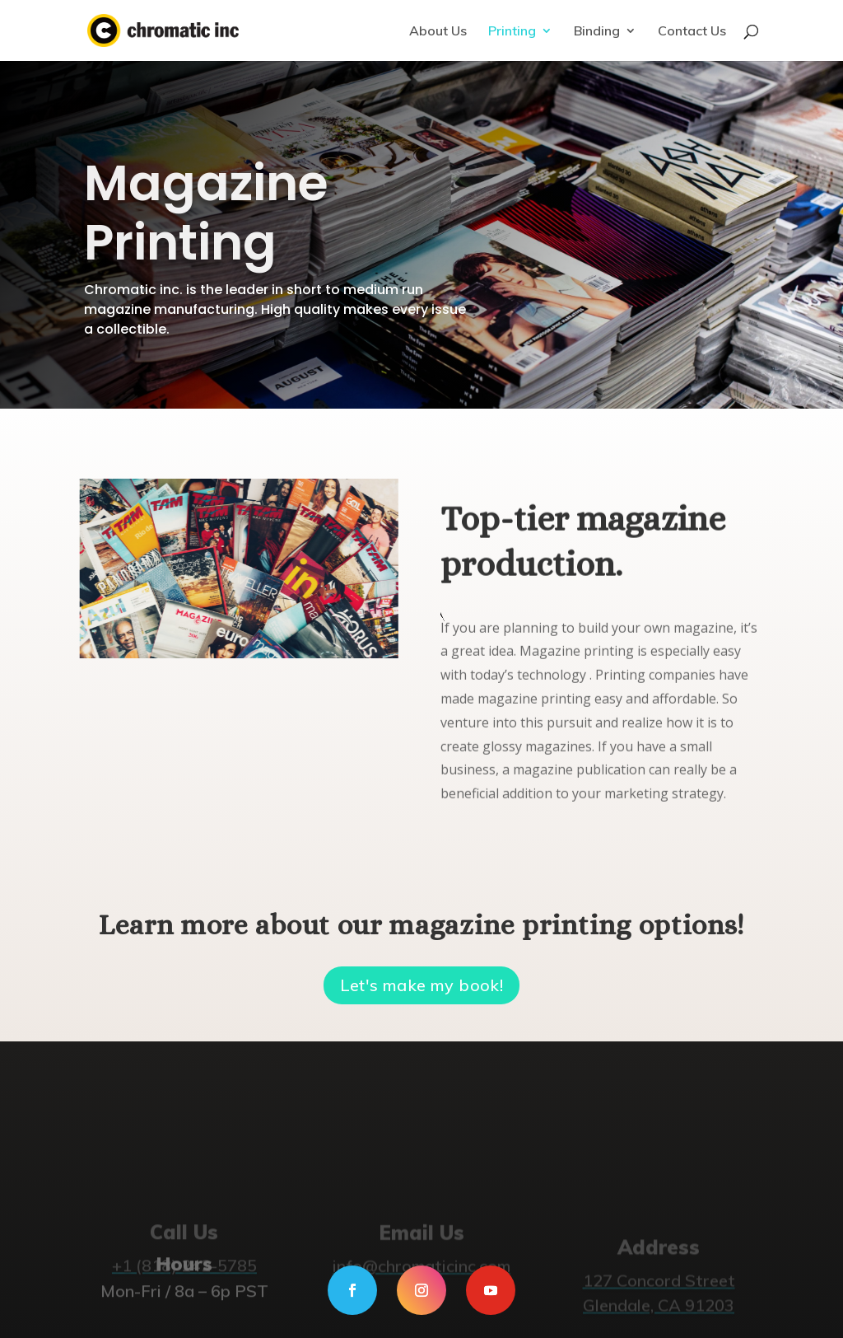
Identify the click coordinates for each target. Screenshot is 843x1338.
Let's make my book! (422, 985)
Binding (597, 32)
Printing (512, 32)
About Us (438, 32)
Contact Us (692, 32)
